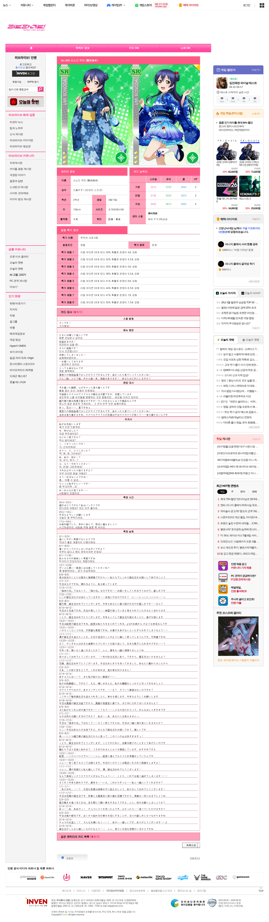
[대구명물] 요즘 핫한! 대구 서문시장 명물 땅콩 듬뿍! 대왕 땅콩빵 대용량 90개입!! (238, 446)
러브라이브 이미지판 (21, 140)
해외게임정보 (17, 333)
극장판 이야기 (17, 175)
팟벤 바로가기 (17, 303)
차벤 (12, 315)
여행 (12, 327)
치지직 (13, 309)
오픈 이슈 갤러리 (19, 256)
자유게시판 (16, 163)
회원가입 (17, 82)
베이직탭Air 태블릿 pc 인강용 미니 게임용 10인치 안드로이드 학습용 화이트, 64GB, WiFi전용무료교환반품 (238, 459)
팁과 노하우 (16, 128)
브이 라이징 (16, 352)
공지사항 (201, 890)
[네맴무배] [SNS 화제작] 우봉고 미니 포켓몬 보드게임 (238, 473)
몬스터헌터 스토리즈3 (22, 364)
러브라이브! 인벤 (25, 57)
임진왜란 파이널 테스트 (243, 83)
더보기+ (256, 70)
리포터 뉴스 (16, 122)
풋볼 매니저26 (18, 382)
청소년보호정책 (137, 890)
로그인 (246, 5)
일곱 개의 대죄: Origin (22, 358)
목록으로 (191, 845)
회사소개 (66, 890)
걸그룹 (13, 321)
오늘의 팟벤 (16, 268)
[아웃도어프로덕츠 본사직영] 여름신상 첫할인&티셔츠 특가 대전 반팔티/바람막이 (238, 453)
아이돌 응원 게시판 (20, 169)
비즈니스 (81, 890)
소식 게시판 (16, 134)
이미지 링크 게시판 (20, 199)
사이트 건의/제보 (19, 193)
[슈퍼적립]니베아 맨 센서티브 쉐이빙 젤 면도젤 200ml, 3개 (238, 466)
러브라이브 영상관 (20, 146)
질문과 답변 (16, 181)
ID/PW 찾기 (33, 82)
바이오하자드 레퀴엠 (21, 370)
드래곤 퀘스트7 (18, 376)
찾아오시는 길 (184, 890)
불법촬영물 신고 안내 (161, 890)
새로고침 (253, 281)
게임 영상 (15, 339)
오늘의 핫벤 (16, 262)
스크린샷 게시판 (19, 187)
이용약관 (95, 890)
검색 (41, 89)
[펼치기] (77, 312)
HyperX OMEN (18, 345)
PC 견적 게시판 (18, 280)
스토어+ (256, 113)
